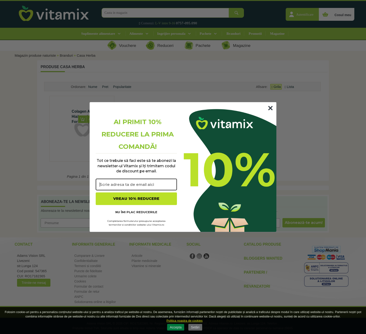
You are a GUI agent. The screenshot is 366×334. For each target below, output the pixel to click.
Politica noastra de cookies (184, 320)
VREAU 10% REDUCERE (136, 198)
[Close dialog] (270, 108)
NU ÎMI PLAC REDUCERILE (136, 212)
